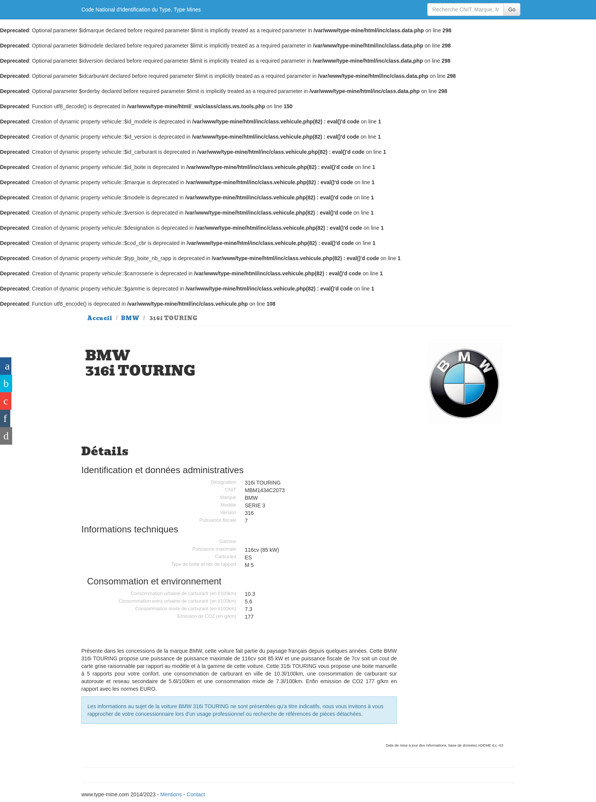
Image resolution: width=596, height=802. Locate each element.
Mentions (171, 794)
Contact (196, 794)
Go (511, 9)
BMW (130, 318)
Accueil (99, 318)
